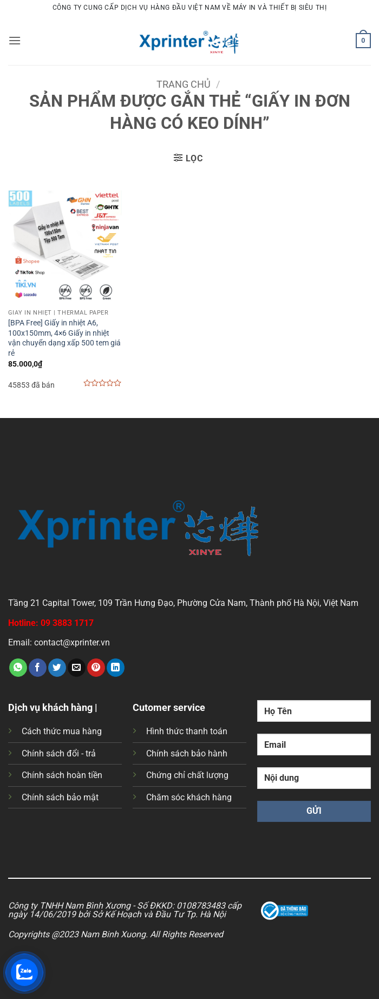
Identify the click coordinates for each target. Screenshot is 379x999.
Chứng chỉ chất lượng (187, 775)
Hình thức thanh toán (186, 731)
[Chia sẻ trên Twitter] (57, 667)
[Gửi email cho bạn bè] (77, 667)
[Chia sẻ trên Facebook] (38, 667)
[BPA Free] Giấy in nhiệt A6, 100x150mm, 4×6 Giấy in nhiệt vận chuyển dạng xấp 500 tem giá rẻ (64, 338)
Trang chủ (183, 84)
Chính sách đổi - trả (59, 753)
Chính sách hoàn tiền (62, 775)
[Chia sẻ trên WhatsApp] (18, 667)
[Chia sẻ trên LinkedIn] (116, 667)
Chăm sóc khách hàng (189, 797)
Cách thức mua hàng (62, 731)
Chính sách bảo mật (60, 797)
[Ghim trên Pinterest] (96, 667)
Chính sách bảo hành (186, 753)
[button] (14, 40)
